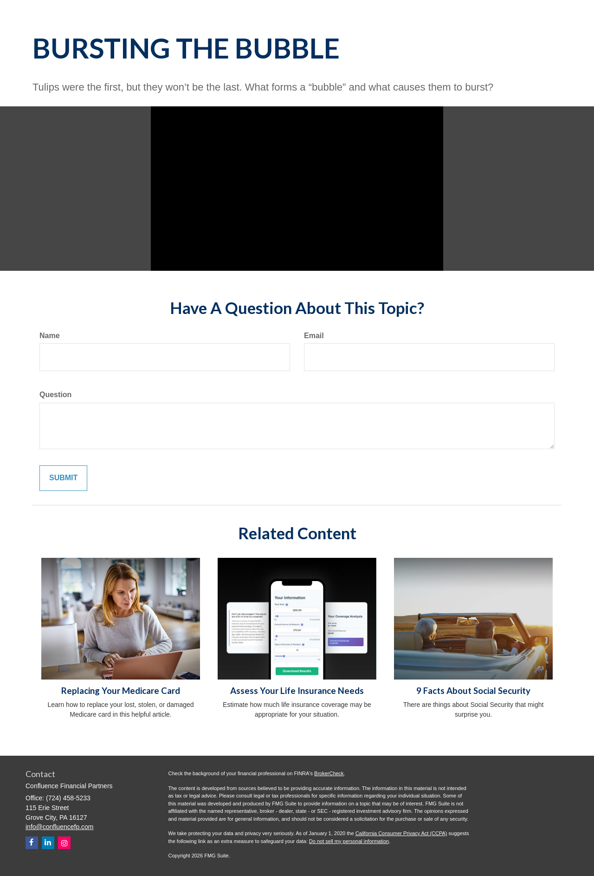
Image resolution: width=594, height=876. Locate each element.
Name (49, 336)
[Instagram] (64, 843)
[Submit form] (63, 478)
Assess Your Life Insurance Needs (297, 691)
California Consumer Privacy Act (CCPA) (401, 833)
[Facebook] (32, 843)
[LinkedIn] (48, 843)
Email (314, 336)
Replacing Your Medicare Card (120, 691)
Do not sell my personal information (349, 841)
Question (55, 395)
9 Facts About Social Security (473, 691)
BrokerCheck (329, 773)
